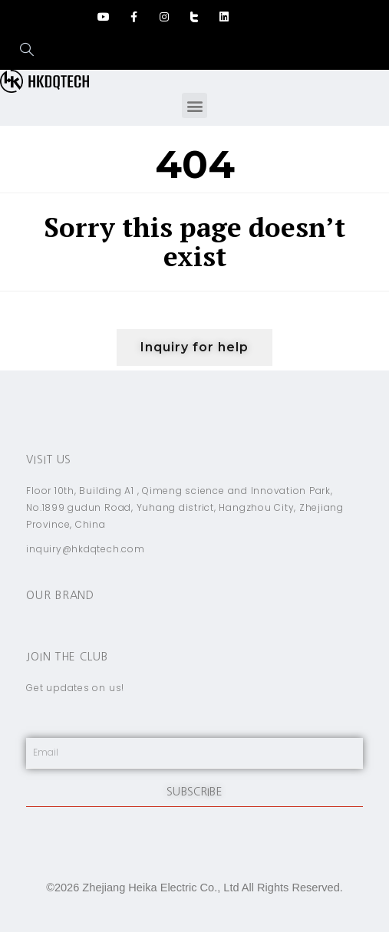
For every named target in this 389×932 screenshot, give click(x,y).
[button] (194, 105)
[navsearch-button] (19, 50)
